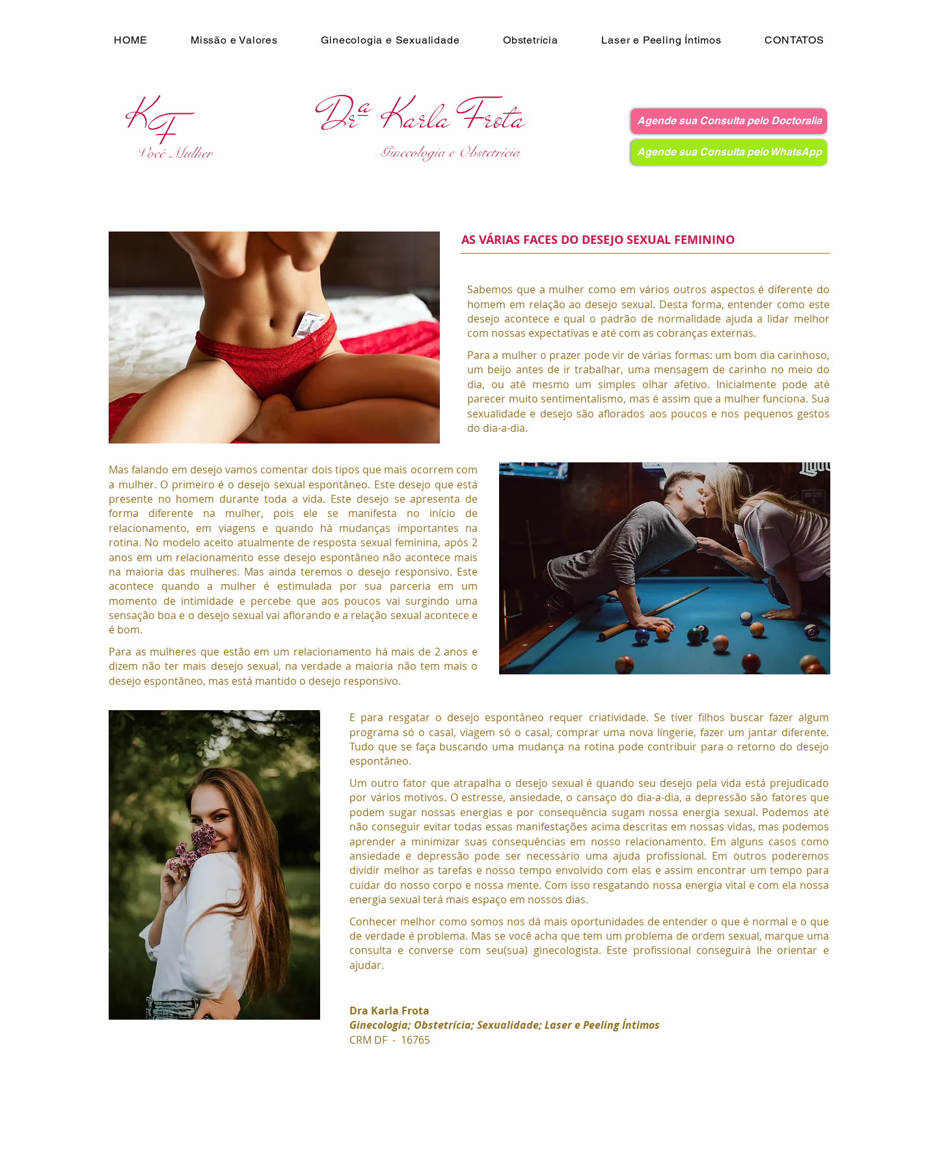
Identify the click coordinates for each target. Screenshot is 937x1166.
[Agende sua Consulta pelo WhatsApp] (729, 152)
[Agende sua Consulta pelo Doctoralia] (729, 121)
